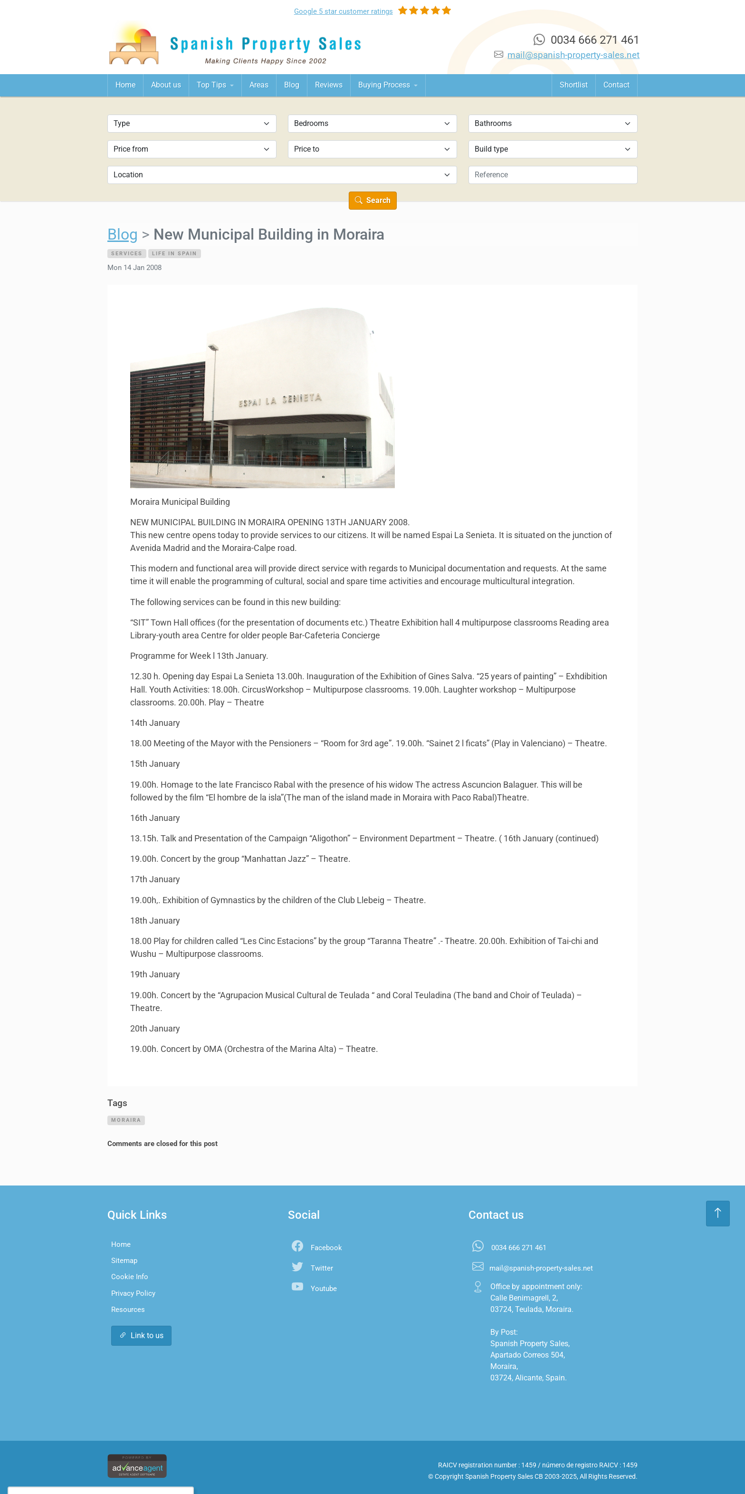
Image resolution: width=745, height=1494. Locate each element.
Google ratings (343, 11)
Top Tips (212, 84)
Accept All (78, 1467)
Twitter (322, 1268)
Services (127, 253)
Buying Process (385, 84)
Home (125, 84)
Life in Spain (174, 253)
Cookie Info (129, 1276)
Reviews (329, 84)
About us (166, 84)
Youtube (324, 1288)
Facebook (326, 1247)
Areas (258, 84)
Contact (616, 84)
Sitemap (124, 1260)
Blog (291, 84)
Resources (128, 1309)
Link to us (141, 1335)
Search (373, 200)
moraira (126, 1120)
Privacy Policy (133, 1293)
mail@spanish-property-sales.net (573, 54)
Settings (127, 1467)
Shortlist (574, 84)
